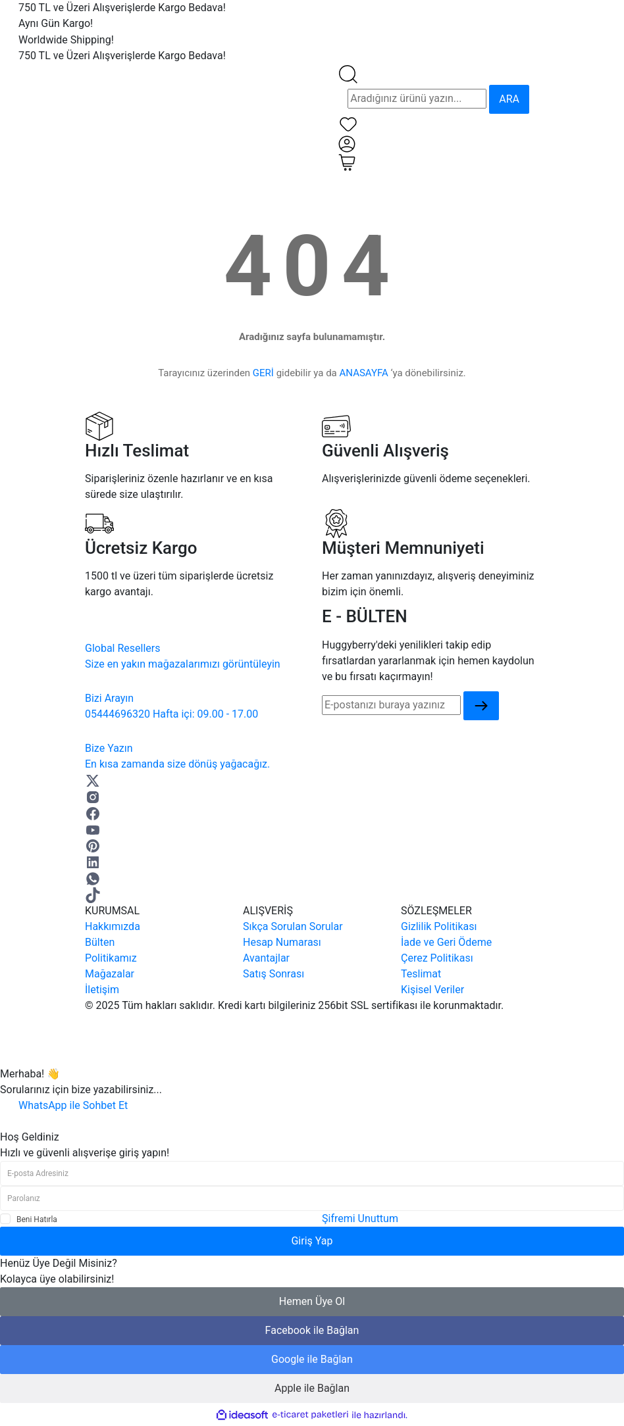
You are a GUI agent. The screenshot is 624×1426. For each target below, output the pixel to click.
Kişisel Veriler (432, 989)
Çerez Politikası (437, 958)
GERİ (263, 373)
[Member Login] (347, 143)
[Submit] (481, 706)
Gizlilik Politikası (439, 926)
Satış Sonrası (273, 974)
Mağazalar (109, 974)
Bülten (100, 942)
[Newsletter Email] (391, 705)
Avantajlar (266, 958)
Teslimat (421, 974)
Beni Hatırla (36, 1219)
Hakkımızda (112, 926)
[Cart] (347, 161)
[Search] (417, 99)
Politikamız (111, 958)
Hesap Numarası (282, 942)
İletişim (102, 989)
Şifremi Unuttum (360, 1218)
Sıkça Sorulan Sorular (293, 926)
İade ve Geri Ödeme (446, 942)
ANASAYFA (364, 373)
